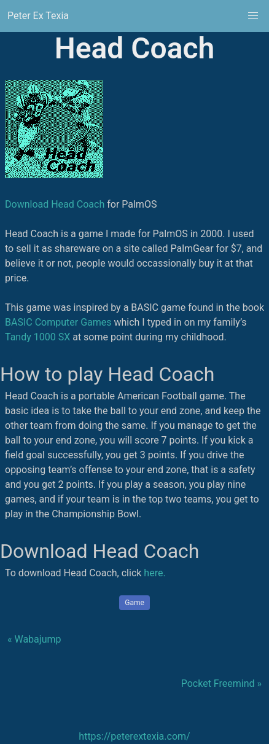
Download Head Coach (54, 204)
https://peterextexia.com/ (134, 736)
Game (134, 602)
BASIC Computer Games (58, 322)
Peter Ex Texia (38, 16)
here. (154, 573)
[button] (253, 16)
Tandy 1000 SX (37, 337)
